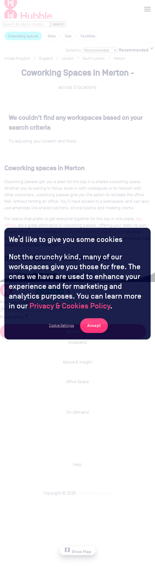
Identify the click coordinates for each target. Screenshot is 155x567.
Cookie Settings (61, 325)
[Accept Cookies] (94, 325)
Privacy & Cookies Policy (69, 305)
